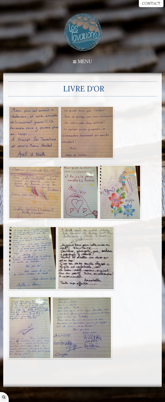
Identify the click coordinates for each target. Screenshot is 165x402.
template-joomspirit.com (164, 385)
